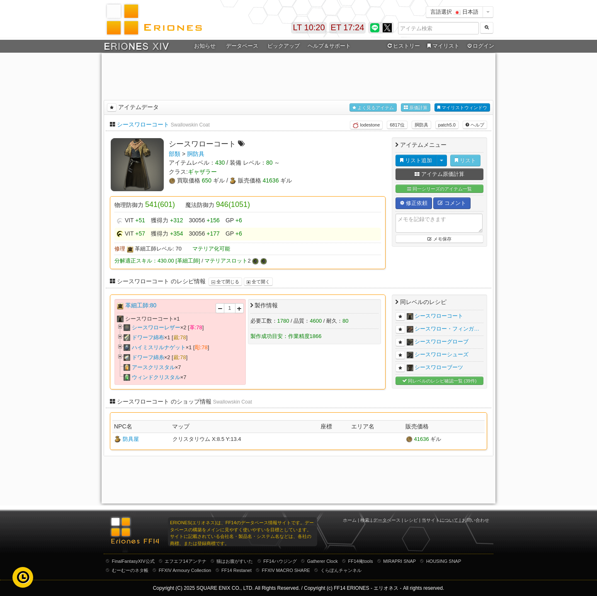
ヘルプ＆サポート (329, 46)
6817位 (397, 124)
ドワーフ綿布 (148, 337)
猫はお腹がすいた (234, 561)
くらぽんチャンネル (341, 570)
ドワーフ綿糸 (148, 357)
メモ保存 (439, 238)
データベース (242, 46)
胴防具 (421, 124)
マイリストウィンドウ (462, 107)
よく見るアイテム (373, 107)
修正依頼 (413, 203)
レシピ (411, 520)
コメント (452, 203)
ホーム (350, 520)
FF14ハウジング (280, 561)
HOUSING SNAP (443, 561)
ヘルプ (475, 124)
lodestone (366, 125)
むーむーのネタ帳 (130, 570)
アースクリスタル (153, 367)
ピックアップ (283, 46)
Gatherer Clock (322, 561)
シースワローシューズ (441, 354)
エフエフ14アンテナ (185, 561)
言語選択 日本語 (454, 12)
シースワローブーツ (439, 367)
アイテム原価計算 (439, 174)
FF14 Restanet (236, 570)
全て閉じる (225, 281)
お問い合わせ (475, 520)
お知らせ (205, 46)
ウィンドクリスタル (156, 377)
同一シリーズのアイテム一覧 (439, 189)
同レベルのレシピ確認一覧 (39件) (440, 381)
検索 (364, 520)
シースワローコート (143, 124)
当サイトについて (440, 520)
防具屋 (131, 439)
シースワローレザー (156, 327)
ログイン (480, 46)
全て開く (258, 281)
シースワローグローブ (441, 341)
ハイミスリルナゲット (159, 347)
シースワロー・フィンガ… (447, 329)
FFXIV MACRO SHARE (286, 570)
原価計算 (415, 107)
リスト (465, 160)
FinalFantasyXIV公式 (133, 561)
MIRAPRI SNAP (399, 561)
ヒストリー (403, 46)
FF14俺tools (360, 561)
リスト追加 (416, 160)
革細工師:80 (140, 305)
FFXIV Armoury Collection (185, 570)
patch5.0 (447, 124)
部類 (174, 154)
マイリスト (442, 46)
